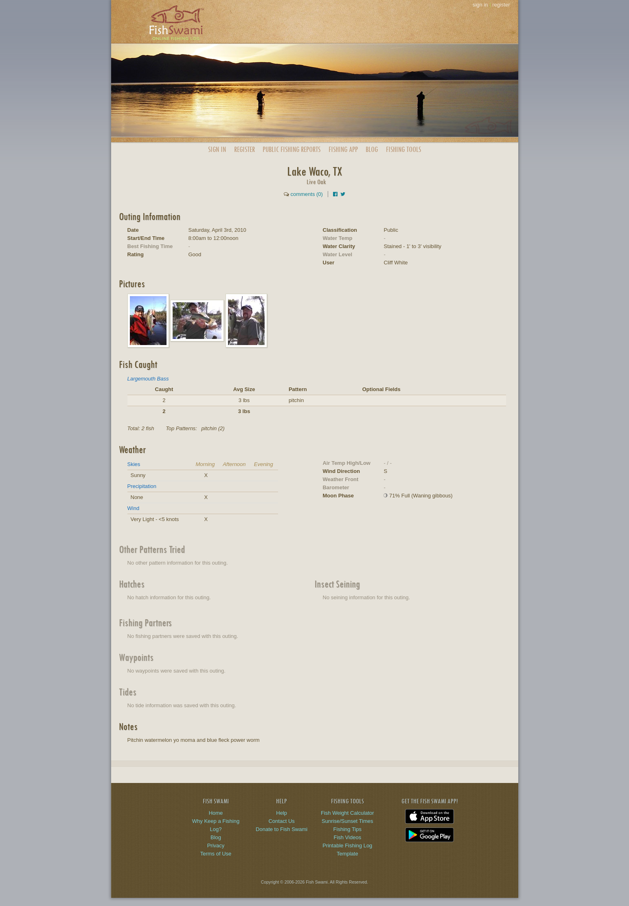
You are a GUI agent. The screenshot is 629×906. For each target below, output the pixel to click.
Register (244, 149)
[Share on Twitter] (342, 194)
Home (216, 813)
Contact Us (281, 821)
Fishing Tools (403, 149)
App (343, 149)
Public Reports (291, 149)
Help (281, 813)
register (501, 5)
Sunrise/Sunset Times (347, 821)
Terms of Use (216, 854)
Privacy (216, 845)
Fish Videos (347, 837)
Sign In (217, 149)
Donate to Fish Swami (281, 829)
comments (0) (306, 194)
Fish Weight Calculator (347, 813)
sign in (480, 5)
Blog (372, 149)
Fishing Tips (347, 829)
